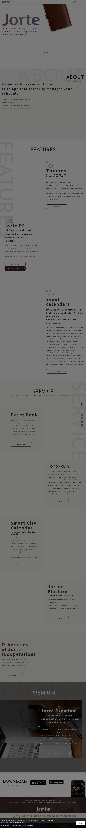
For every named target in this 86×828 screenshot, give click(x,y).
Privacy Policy (5, 825)
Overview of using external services (22, 825)
